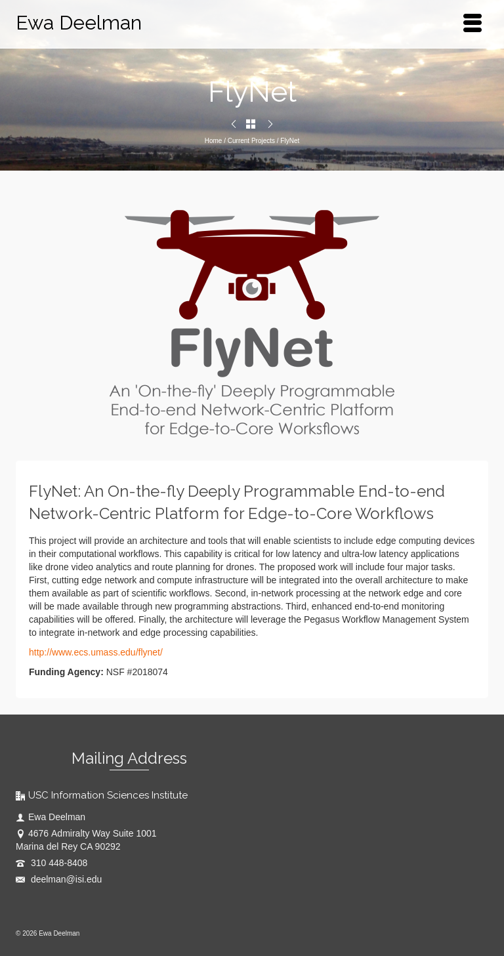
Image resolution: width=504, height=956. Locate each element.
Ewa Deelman (79, 22)
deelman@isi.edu (59, 879)
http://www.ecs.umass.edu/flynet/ (96, 652)
